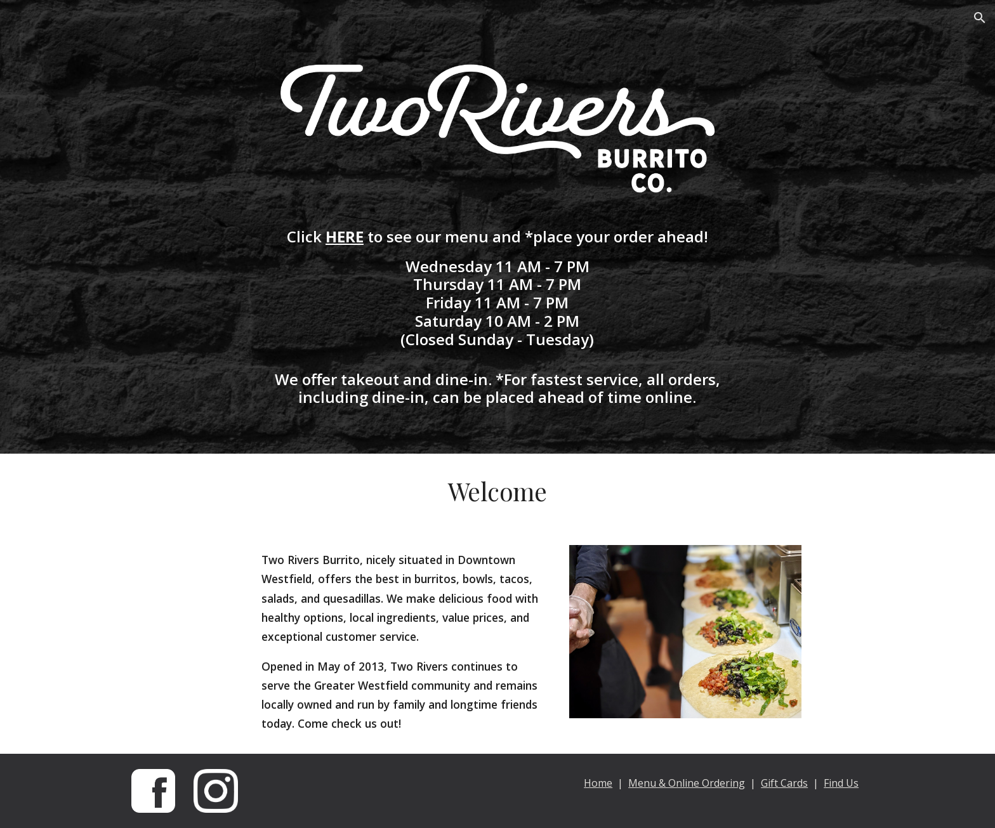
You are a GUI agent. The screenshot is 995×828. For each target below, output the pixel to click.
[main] (497, 317)
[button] (980, 18)
